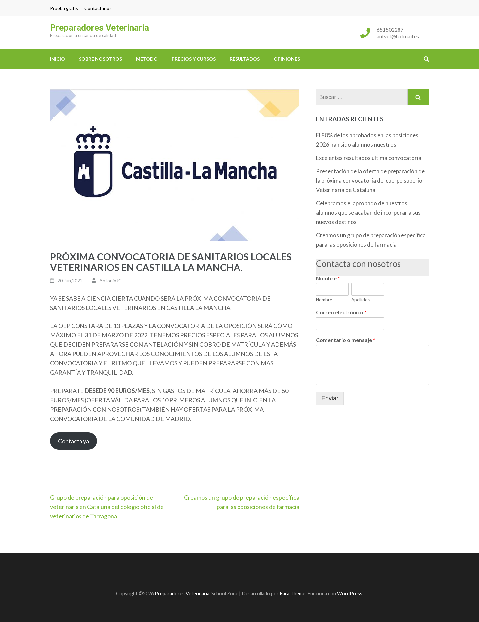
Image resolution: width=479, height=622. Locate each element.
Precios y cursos (194, 59)
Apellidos (360, 299)
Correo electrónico (341, 312)
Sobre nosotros (100, 59)
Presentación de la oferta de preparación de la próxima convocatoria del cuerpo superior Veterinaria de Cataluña (370, 180)
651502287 (390, 29)
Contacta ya (73, 441)
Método (147, 59)
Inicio (57, 59)
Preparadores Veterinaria (99, 28)
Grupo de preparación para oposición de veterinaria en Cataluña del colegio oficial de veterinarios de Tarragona (107, 506)
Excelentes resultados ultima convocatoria (368, 157)
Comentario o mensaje (345, 340)
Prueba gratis (64, 8)
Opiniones (287, 59)
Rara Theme (292, 593)
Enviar (329, 398)
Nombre (328, 278)
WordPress (349, 593)
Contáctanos (98, 8)
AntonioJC (110, 280)
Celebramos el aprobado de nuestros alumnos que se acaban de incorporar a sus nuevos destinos (368, 212)
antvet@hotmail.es (398, 36)
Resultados (245, 59)
